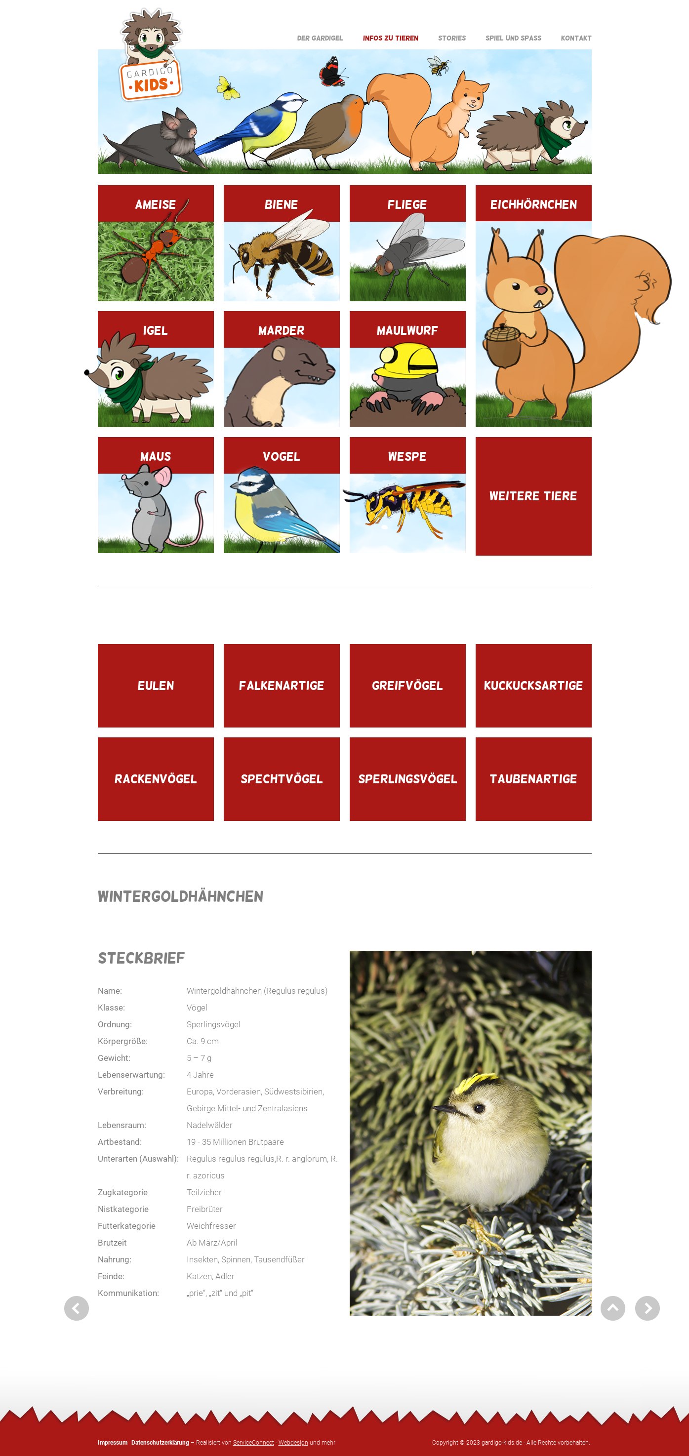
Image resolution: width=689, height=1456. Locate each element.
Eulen (156, 685)
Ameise (156, 249)
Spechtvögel (282, 778)
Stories (452, 38)
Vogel (282, 501)
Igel (156, 375)
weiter (647, 1308)
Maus (156, 501)
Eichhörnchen (534, 312)
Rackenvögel (156, 778)
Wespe (408, 501)
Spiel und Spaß (513, 38)
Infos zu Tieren (390, 38)
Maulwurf (408, 375)
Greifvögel (407, 685)
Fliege (408, 249)
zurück (76, 1308)
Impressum (112, 1442)
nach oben (613, 1308)
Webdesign (293, 1442)
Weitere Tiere (533, 495)
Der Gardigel (320, 38)
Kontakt (576, 38)
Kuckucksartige (533, 685)
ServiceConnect (253, 1442)
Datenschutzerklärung (160, 1442)
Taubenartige (533, 778)
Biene (282, 249)
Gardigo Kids (151, 55)
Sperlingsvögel (407, 778)
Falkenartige (281, 685)
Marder (282, 375)
